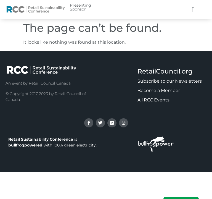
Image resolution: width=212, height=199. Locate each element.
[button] (193, 9)
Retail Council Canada (50, 83)
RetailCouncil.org (165, 71)
